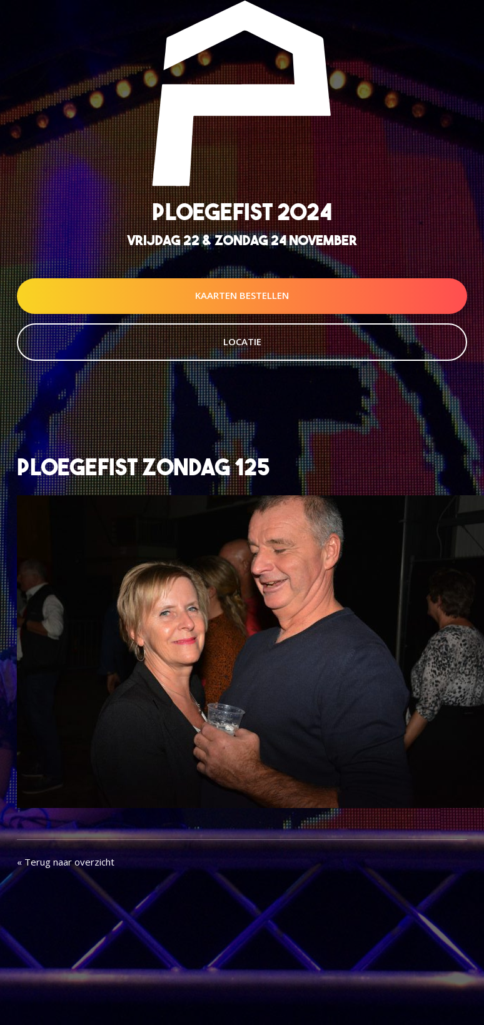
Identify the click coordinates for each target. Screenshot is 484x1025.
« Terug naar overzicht (65, 862)
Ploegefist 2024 (242, 212)
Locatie (242, 341)
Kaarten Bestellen (242, 295)
